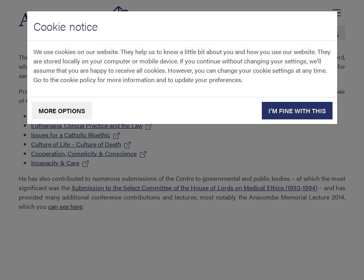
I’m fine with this (297, 110)
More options (61, 110)
